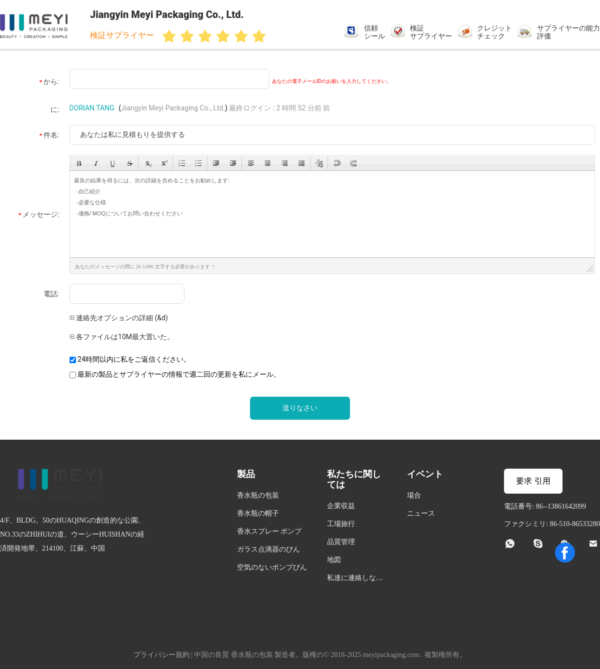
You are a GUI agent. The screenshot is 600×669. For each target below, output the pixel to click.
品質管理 (341, 542)
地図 (334, 560)
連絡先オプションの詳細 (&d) (119, 318)
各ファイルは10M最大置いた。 (122, 337)
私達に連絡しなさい (355, 579)
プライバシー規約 (162, 655)
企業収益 (341, 506)
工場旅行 (341, 524)
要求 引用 (533, 481)
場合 (414, 495)
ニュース (421, 513)
